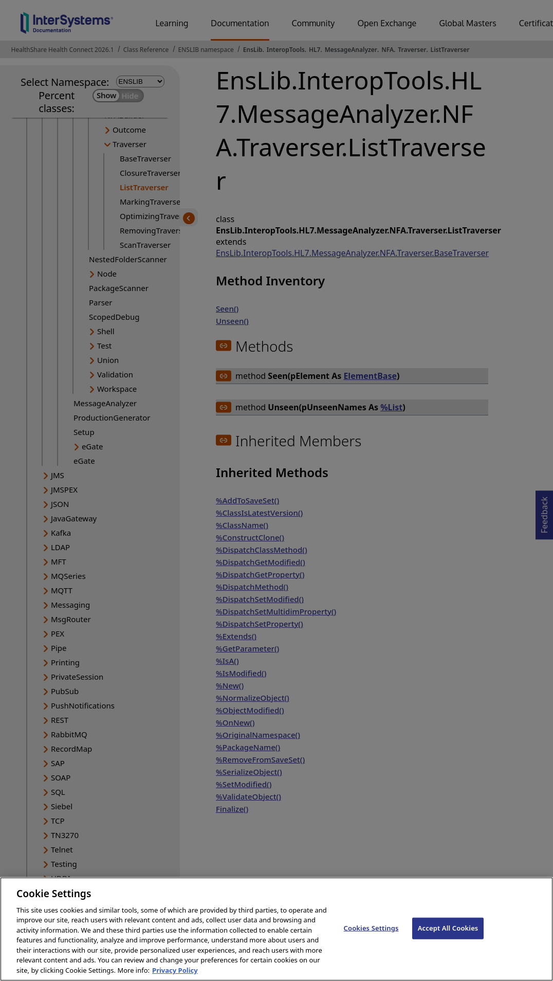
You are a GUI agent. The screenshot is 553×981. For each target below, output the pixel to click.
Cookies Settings (371, 936)
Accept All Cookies (448, 936)
